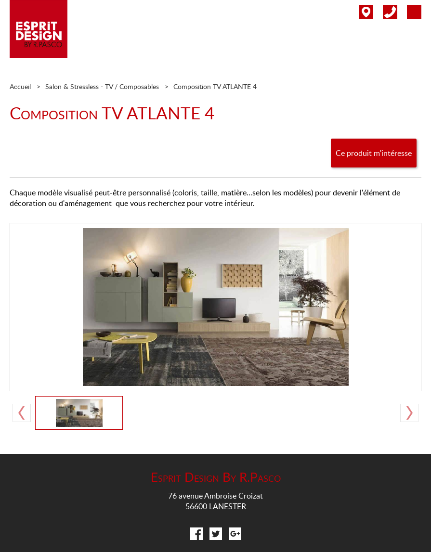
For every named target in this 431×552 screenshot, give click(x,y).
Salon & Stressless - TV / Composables (102, 86)
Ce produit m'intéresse (374, 153)
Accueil (20, 86)
